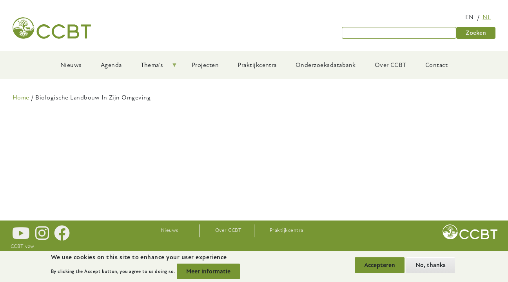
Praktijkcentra (286, 230)
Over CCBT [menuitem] (390, 65)
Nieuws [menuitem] (71, 65)
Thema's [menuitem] (154, 67)
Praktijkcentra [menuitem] (257, 65)
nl (487, 17)
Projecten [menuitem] (205, 65)
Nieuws (169, 230)
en (469, 17)
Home (21, 97)
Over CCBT (228, 230)
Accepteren (379, 265)
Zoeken (476, 33)
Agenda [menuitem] (111, 65)
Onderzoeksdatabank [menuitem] (326, 65)
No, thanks (430, 265)
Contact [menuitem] (436, 65)
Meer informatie (208, 271)
